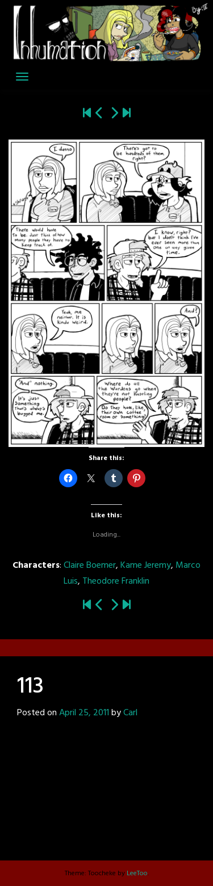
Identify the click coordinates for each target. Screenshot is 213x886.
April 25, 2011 (84, 713)
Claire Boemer (90, 565)
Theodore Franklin (115, 581)
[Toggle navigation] (22, 76)
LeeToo (137, 873)
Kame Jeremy (145, 565)
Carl (130, 713)
